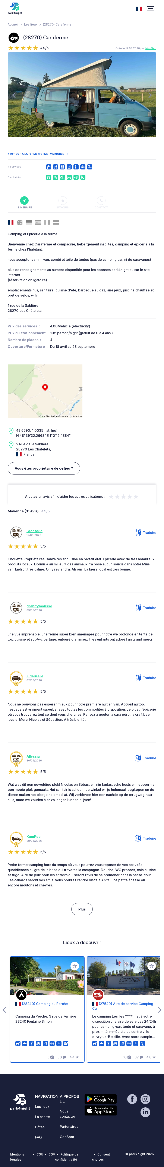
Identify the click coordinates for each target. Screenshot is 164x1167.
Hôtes (39, 1127)
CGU (40, 1154)
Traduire (145, 532)
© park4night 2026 (139, 1154)
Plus (82, 909)
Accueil (13, 24)
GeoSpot (67, 1137)
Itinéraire (24, 202)
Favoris (63, 202)
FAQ (38, 1137)
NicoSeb (150, 48)
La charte (42, 1117)
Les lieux (30, 24)
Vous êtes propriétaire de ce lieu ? (44, 468)
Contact (101, 202)
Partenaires (69, 1126)
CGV (51, 1154)
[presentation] (14, 94)
